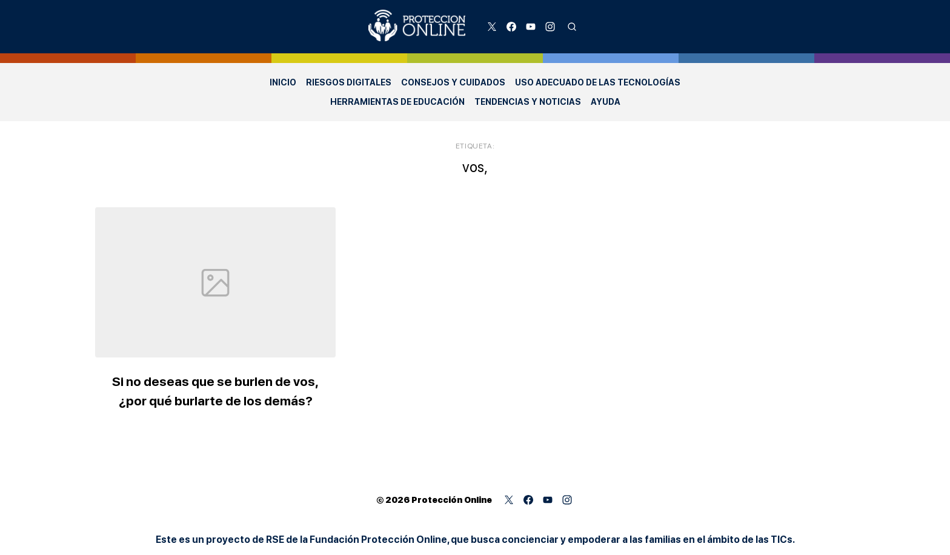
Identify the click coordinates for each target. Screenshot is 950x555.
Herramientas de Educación (397, 102)
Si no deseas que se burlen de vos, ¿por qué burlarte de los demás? (235, 388)
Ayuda (605, 102)
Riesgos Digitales (348, 82)
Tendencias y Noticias (527, 102)
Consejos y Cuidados (453, 82)
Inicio (283, 82)
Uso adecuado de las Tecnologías (597, 82)
